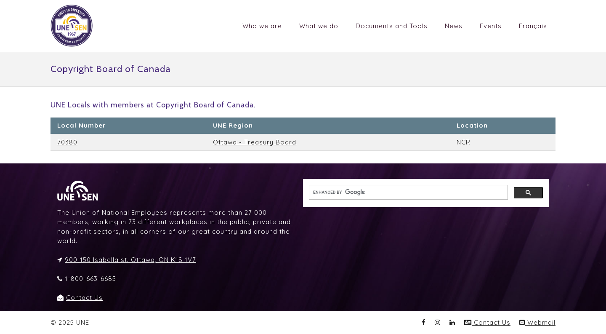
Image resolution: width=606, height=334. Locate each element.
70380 (67, 142)
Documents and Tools (392, 26)
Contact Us (84, 298)
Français (533, 26)
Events (491, 26)
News (453, 26)
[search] (407, 192)
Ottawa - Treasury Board (254, 142)
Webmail (537, 322)
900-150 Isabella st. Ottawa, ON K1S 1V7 (130, 260)
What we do (318, 26)
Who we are (262, 26)
